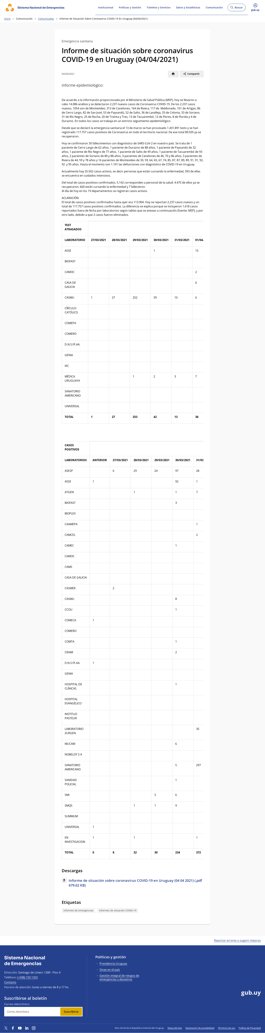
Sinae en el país (110, 970)
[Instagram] (33, 1028)
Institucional (105, 7)
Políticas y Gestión (130, 7)
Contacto (10, 982)
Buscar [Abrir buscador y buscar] (236, 8)
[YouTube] (20, 1028)
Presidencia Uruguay (113, 963)
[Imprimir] (173, 74)
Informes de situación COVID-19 (117, 910)
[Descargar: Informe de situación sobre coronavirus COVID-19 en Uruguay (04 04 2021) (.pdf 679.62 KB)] (132, 883)
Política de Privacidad (250, 1028)
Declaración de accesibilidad (199, 1028)
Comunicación (214, 7)
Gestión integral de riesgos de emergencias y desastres (119, 977)
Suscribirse (71, 1012)
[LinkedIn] (27, 1028)
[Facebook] (13, 1028)
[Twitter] (6, 1028)
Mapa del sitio (175, 1028)
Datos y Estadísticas (188, 7)
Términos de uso (226, 1028)
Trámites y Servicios (159, 7)
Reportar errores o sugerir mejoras (237, 940)
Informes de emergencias (78, 910)
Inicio (7, 18)
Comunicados (46, 18)
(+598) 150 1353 (27, 977)
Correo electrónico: (17, 1004)
